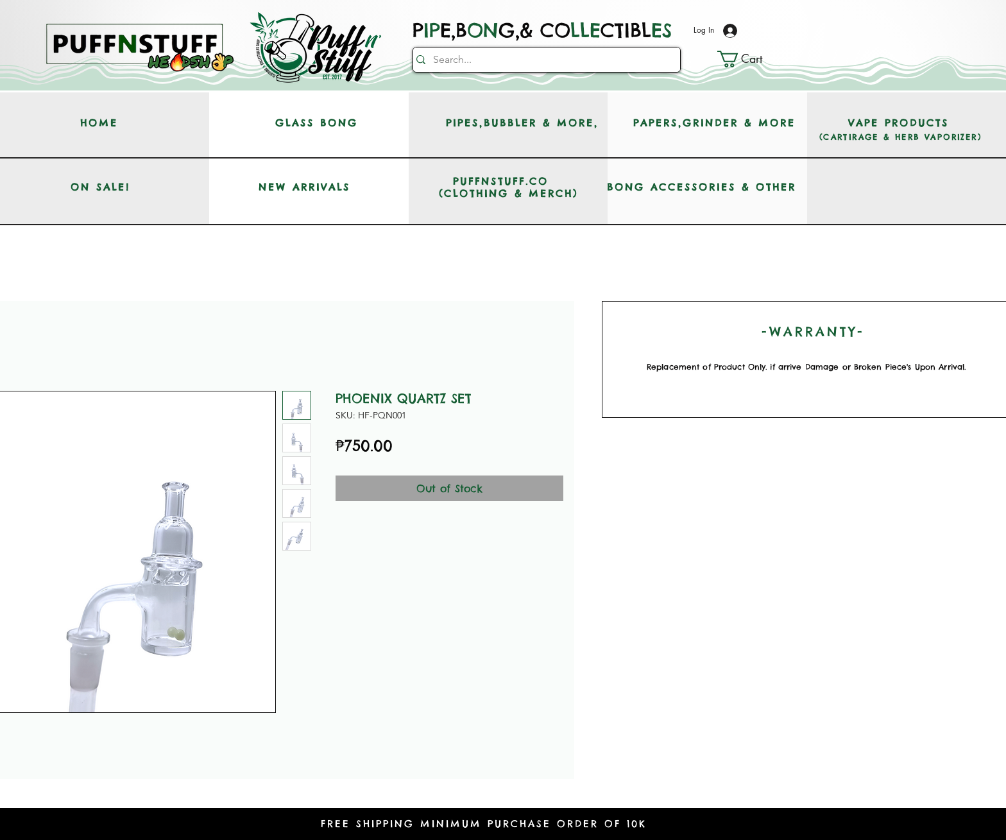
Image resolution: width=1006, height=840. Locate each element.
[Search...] (543, 59)
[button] (749, 59)
